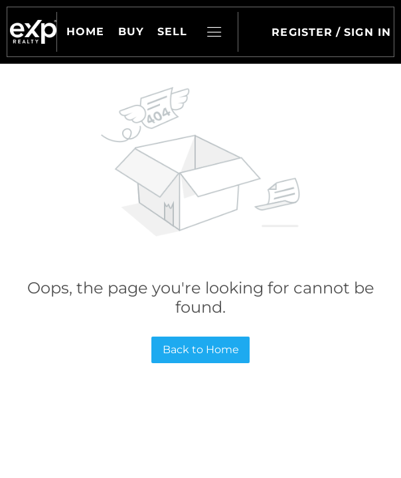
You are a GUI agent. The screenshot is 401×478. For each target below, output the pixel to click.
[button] (33, 32)
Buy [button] (131, 31)
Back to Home (201, 349)
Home (85, 31)
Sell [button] (172, 31)
